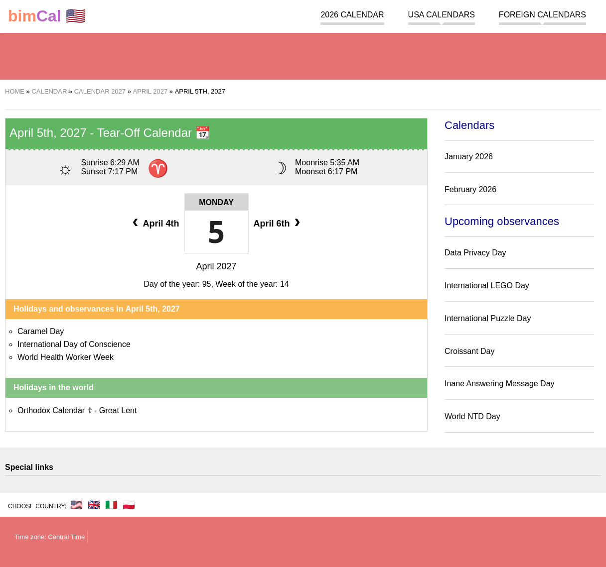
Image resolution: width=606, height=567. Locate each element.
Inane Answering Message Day (500, 383)
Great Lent (118, 410)
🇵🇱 (129, 504)
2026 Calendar (352, 14)
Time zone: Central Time (49, 537)
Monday (216, 202)
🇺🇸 (47, 16)
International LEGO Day (487, 285)
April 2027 (216, 266)
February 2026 (470, 189)
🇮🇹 (111, 504)
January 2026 (469, 156)
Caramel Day (40, 331)
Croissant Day (469, 351)
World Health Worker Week (65, 357)
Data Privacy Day (475, 252)
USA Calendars (441, 14)
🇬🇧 (94, 504)
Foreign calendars (542, 14)
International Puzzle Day (488, 318)
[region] (303, 55)
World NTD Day (472, 416)
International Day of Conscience (74, 344)
